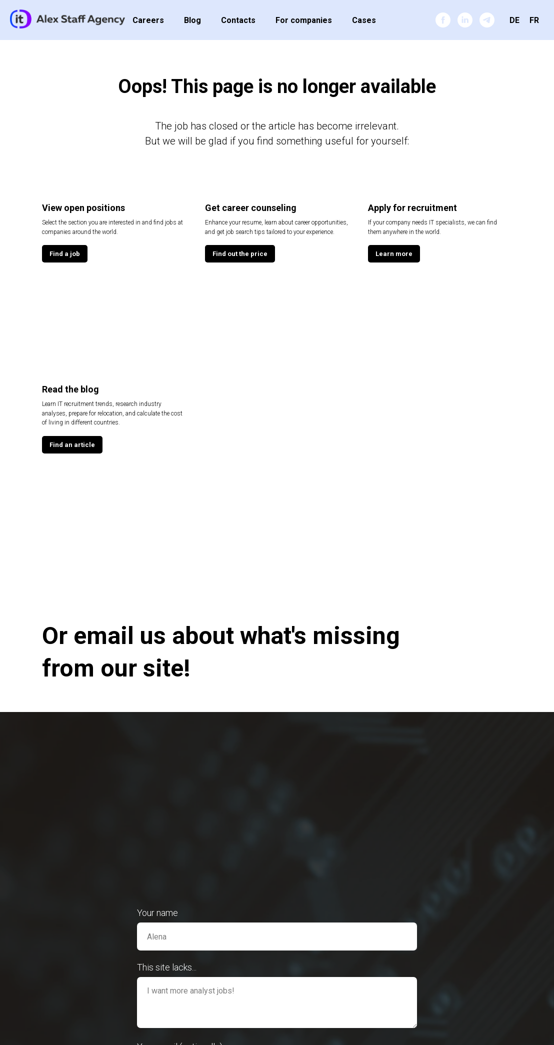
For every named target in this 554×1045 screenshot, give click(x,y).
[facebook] (443, 20)
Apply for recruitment (412, 207)
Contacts (238, 20)
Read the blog (70, 389)
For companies (304, 20)
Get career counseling (250, 207)
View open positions (83, 207)
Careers (148, 20)
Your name (157, 913)
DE (515, 20)
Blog (192, 20)
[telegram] (487, 20)
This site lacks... (166, 967)
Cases (364, 20)
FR (534, 20)
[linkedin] (465, 20)
